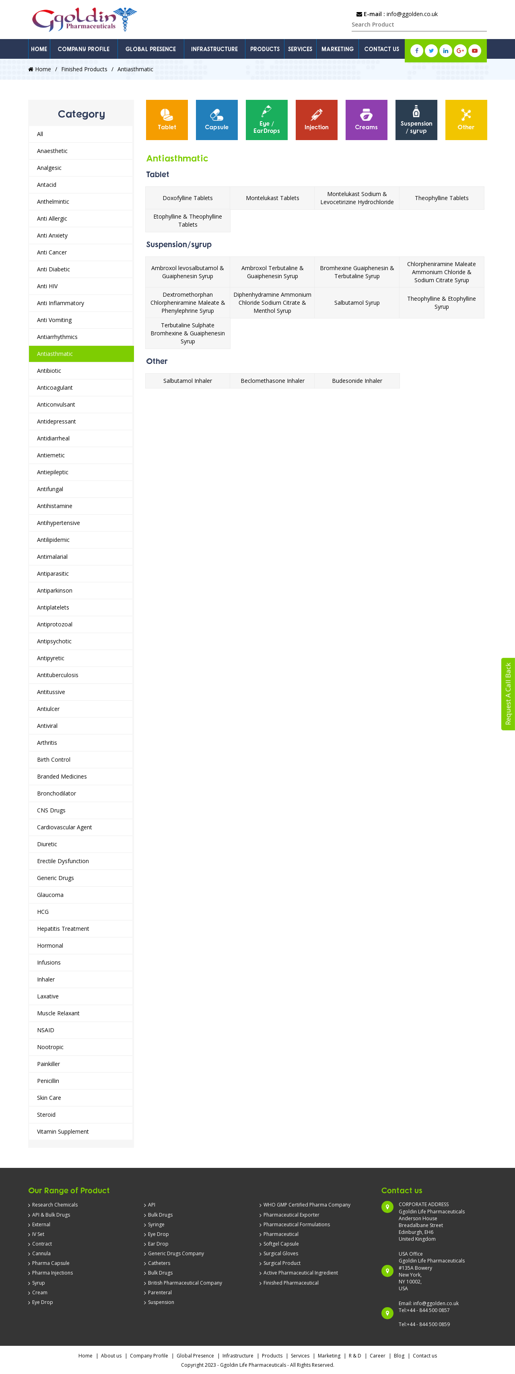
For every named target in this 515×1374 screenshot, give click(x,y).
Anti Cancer (52, 252)
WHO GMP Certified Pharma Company (307, 1204)
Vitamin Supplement (63, 1131)
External (41, 1224)
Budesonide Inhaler (357, 380)
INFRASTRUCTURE (214, 48)
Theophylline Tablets (442, 198)
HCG (43, 911)
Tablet (167, 119)
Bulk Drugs (160, 1214)
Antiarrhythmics (57, 337)
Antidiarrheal (53, 438)
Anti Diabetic (53, 269)
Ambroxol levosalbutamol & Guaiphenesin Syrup (187, 272)
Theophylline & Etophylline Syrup (441, 302)
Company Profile (149, 1355)
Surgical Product (282, 1263)
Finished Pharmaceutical (291, 1282)
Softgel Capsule (281, 1243)
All (40, 134)
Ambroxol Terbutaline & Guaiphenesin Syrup (272, 272)
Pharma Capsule (51, 1263)
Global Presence (195, 1355)
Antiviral (47, 725)
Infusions (49, 962)
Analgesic (49, 167)
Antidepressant (56, 421)
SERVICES (300, 48)
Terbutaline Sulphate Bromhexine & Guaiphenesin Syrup (187, 333)
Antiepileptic (52, 472)
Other (466, 119)
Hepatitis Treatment (63, 928)
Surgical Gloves (281, 1253)
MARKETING (337, 48)
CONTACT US (382, 48)
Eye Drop (42, 1302)
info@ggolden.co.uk (412, 14)
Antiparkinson (54, 590)
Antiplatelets (53, 607)
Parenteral (160, 1292)
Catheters (159, 1263)
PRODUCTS (265, 48)
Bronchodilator (56, 793)
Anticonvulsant (56, 404)
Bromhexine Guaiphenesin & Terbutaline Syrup (357, 272)
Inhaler (46, 979)
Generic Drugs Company (176, 1253)
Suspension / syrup (416, 119)
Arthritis (47, 742)
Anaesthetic (52, 151)
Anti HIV (47, 286)
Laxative (48, 996)
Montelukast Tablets (272, 198)
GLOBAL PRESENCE (151, 48)
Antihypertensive (58, 523)
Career (377, 1355)
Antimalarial (52, 556)
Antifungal (50, 489)
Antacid (46, 184)
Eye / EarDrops (266, 119)
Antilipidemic (53, 539)
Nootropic (50, 1047)
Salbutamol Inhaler (187, 380)
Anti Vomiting (54, 320)
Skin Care (49, 1097)
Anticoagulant (55, 387)
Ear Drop (158, 1243)
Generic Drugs (55, 878)
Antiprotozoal (54, 624)
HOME (39, 48)
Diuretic (47, 844)
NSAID (45, 1030)
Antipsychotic (54, 641)
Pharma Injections (52, 1272)
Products (272, 1355)
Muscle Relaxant (58, 1013)
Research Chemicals (55, 1204)
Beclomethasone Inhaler (273, 380)
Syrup (38, 1282)
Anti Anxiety (52, 235)
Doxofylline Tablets (188, 198)
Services (300, 1355)
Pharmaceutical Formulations (297, 1224)
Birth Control (53, 759)
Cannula (41, 1253)
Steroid (46, 1114)
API (151, 1204)
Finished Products (84, 69)
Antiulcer (48, 709)
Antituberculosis (57, 675)
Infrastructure (237, 1355)
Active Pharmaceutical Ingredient (301, 1272)
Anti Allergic (52, 218)
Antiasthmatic (55, 353)
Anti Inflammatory (60, 303)
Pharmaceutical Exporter (291, 1214)
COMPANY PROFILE (83, 48)
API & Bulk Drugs (51, 1214)
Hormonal (50, 945)
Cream (39, 1292)
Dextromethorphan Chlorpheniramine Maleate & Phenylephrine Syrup (187, 302)
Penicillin (48, 1081)
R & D (355, 1355)
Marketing (329, 1355)
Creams (366, 119)
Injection (317, 119)
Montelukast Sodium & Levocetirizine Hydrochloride (357, 198)
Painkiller (48, 1064)
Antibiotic (49, 370)
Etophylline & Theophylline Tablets (187, 220)
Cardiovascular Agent (64, 827)
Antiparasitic (53, 573)
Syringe (156, 1224)
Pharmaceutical (281, 1234)
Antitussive (51, 692)
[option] (167, 120)
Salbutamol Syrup (357, 302)
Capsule (217, 119)
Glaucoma (50, 895)
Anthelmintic (53, 201)
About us (111, 1355)
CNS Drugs (51, 810)
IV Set (38, 1234)
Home (39, 69)
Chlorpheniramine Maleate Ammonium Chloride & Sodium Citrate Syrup (441, 272)
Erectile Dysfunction (63, 861)
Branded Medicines (62, 776)
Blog (399, 1355)
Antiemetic (51, 455)
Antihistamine (54, 506)
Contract (42, 1243)
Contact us (425, 1355)
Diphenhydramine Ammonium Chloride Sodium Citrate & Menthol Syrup (272, 302)
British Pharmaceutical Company (185, 1282)
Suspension (161, 1302)
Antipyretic (50, 658)
